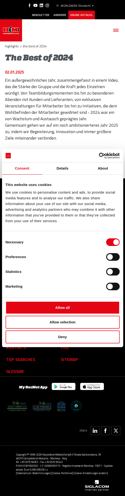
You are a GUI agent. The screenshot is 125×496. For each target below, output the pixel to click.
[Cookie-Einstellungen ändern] (91, 473)
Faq (65, 347)
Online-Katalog (81, 15)
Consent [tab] (22, 168)
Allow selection (62, 322)
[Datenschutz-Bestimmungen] (33, 473)
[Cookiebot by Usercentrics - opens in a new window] (99, 156)
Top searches (20, 359)
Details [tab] (63, 168)
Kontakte (16, 347)
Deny (62, 337)
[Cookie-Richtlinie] (62, 473)
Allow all (62, 308)
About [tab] (103, 168)
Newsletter (40, 15)
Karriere (60, 15)
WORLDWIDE (75, 6)
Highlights (12, 46)
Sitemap (69, 359)
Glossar (15, 371)
